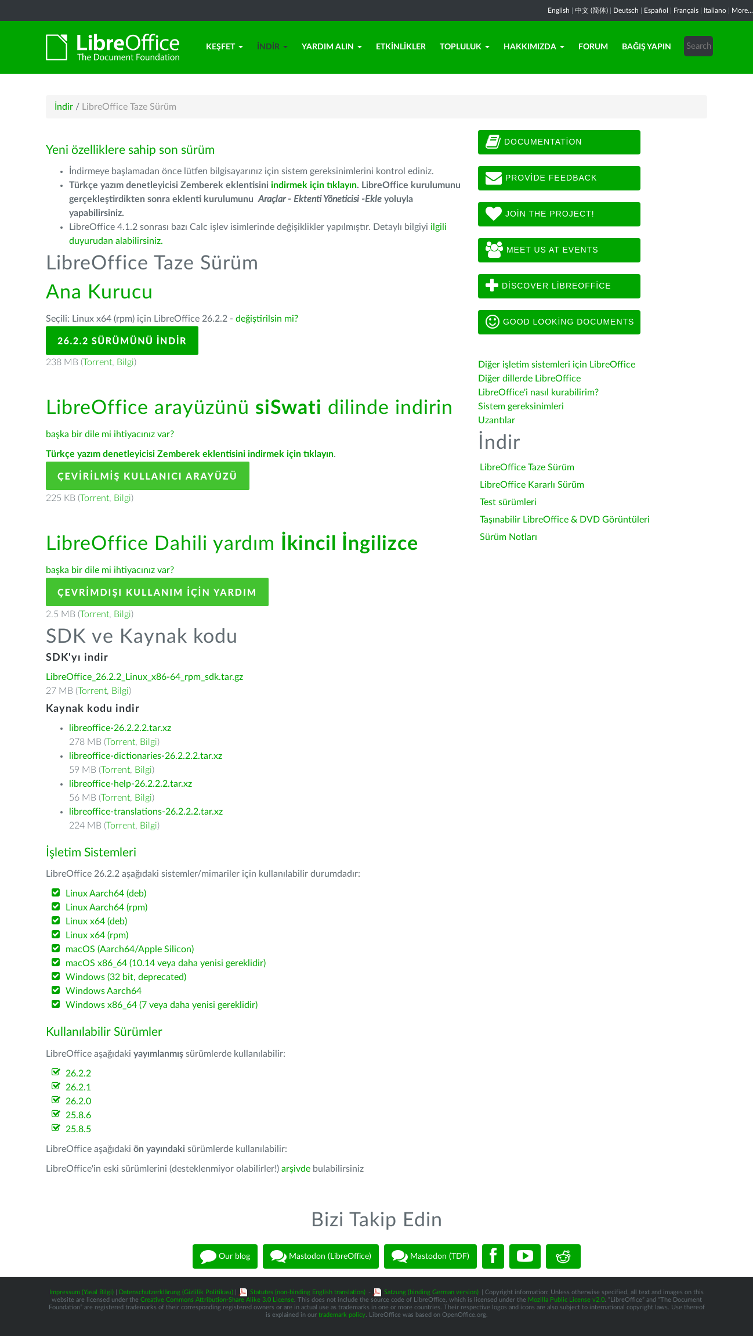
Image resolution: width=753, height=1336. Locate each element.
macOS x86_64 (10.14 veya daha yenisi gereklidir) (166, 963)
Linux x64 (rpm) (97, 935)
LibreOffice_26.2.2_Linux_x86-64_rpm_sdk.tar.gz (144, 677)
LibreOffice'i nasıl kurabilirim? (538, 392)
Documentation (534, 142)
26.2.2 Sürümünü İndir (122, 340)
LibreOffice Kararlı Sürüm (532, 484)
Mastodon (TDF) (430, 1256)
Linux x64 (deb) (96, 921)
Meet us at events (542, 250)
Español (656, 10)
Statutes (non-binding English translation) (307, 1292)
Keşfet (224, 47)
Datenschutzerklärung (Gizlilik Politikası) (176, 1292)
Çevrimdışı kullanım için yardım (157, 591)
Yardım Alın (332, 47)
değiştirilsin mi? (267, 318)
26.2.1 (78, 1087)
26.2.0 (78, 1101)
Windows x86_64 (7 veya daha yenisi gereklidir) (162, 1005)
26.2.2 (78, 1073)
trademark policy (341, 1315)
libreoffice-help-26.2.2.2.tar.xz (130, 783)
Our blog (225, 1256)
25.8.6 (78, 1115)
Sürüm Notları (508, 537)
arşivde (295, 1168)
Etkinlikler (401, 47)
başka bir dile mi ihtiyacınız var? (110, 434)
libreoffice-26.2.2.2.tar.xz (120, 728)
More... (742, 10)
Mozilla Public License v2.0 (566, 1300)
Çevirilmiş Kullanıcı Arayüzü (147, 475)
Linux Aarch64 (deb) (106, 893)
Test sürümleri (508, 502)
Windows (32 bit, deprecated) (126, 977)
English (559, 10)
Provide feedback (541, 178)
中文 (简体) (591, 10)
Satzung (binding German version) (431, 1292)
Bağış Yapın (646, 47)
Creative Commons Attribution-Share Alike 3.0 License (217, 1300)
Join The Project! (540, 214)
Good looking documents (560, 322)
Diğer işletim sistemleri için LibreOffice (556, 364)
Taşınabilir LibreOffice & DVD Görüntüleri (565, 519)
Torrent (97, 362)
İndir (272, 47)
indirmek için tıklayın (314, 185)
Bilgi (125, 362)
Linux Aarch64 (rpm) (106, 907)
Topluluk (465, 47)
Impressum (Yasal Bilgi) (81, 1292)
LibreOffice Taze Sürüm (527, 467)
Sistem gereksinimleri (521, 406)
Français (686, 10)
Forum (593, 47)
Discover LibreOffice (548, 286)
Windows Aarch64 (104, 991)
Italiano (715, 10)
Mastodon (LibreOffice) (320, 1256)
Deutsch (626, 10)
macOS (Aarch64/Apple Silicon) (130, 949)
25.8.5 (78, 1129)
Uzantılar (496, 420)
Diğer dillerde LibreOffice (529, 378)
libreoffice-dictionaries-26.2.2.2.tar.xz (145, 756)
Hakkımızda (534, 47)
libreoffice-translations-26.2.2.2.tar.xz (146, 811)
